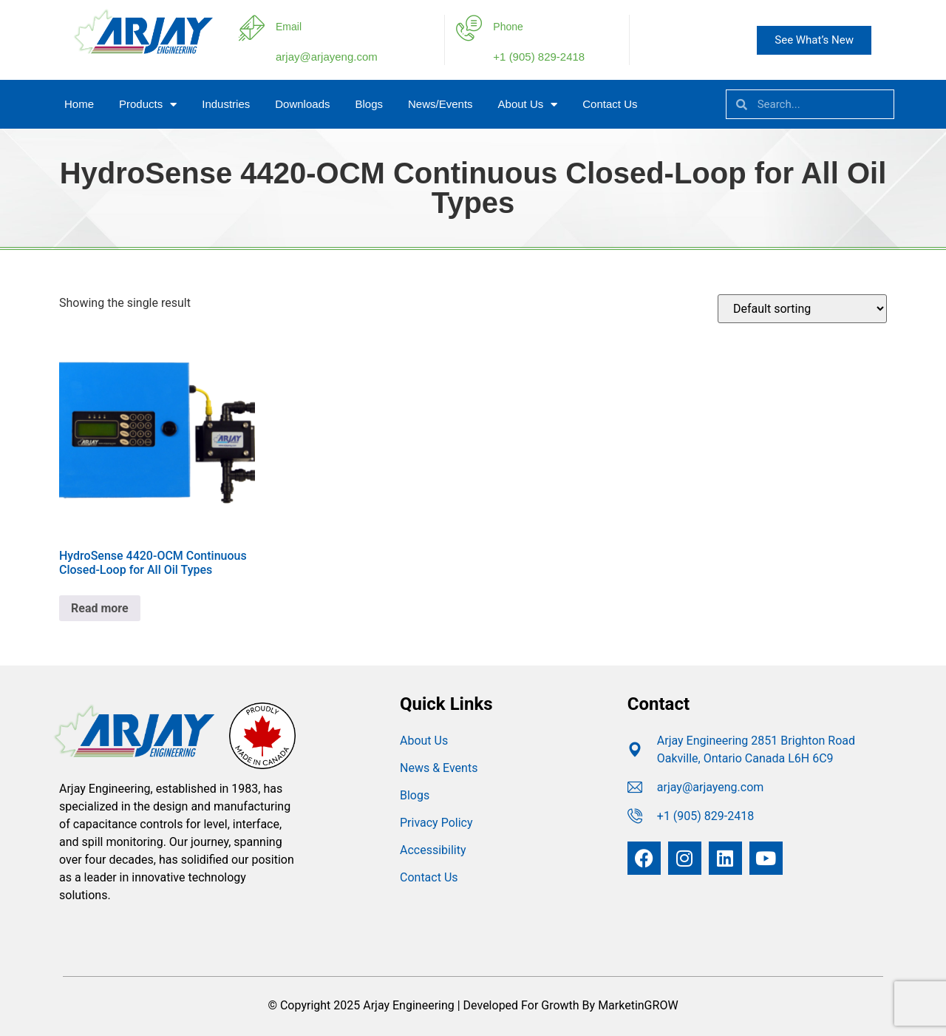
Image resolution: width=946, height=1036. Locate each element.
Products (148, 105)
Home (79, 104)
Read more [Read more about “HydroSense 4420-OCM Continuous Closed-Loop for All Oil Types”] (100, 608)
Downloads (302, 104)
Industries (226, 104)
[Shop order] (802, 308)
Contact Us (609, 104)
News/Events (440, 104)
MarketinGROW (638, 1005)
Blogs (369, 104)
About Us (528, 105)
